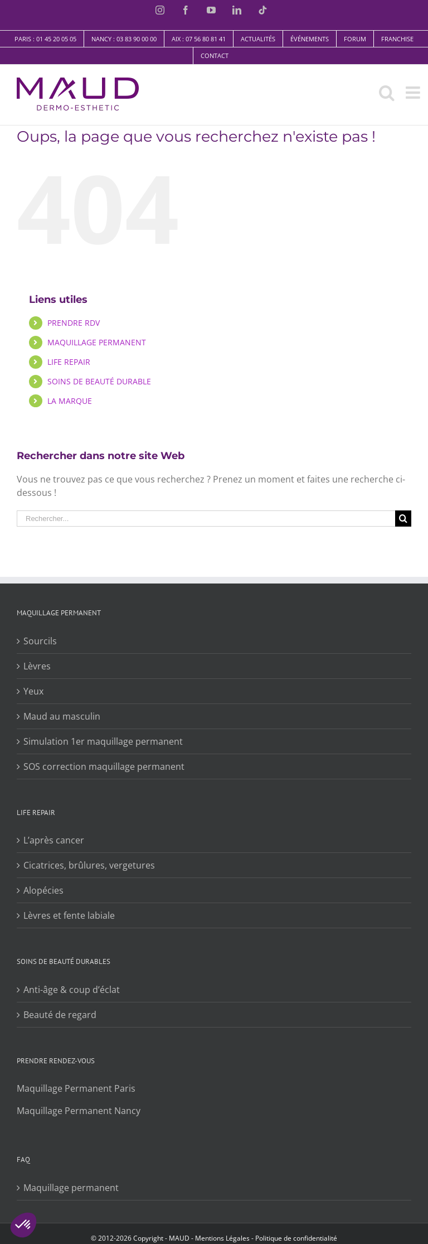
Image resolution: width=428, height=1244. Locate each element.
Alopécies (43, 890)
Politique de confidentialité (296, 1238)
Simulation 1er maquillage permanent (103, 741)
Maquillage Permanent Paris (76, 1088)
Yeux (33, 691)
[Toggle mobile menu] (414, 92)
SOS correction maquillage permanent (103, 766)
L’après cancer (53, 840)
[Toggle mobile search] (387, 92)
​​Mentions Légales (221, 1238)
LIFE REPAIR (68, 361)
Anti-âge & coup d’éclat (71, 989)
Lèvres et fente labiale (69, 915)
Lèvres (37, 666)
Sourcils (40, 641)
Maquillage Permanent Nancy (78, 1111)
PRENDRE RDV (73, 322)
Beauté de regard (59, 1015)
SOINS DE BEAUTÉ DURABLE (99, 381)
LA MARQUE (69, 401)
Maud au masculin (61, 716)
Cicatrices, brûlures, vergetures (89, 865)
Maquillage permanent (71, 1188)
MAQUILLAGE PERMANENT (96, 342)
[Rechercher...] (206, 518)
